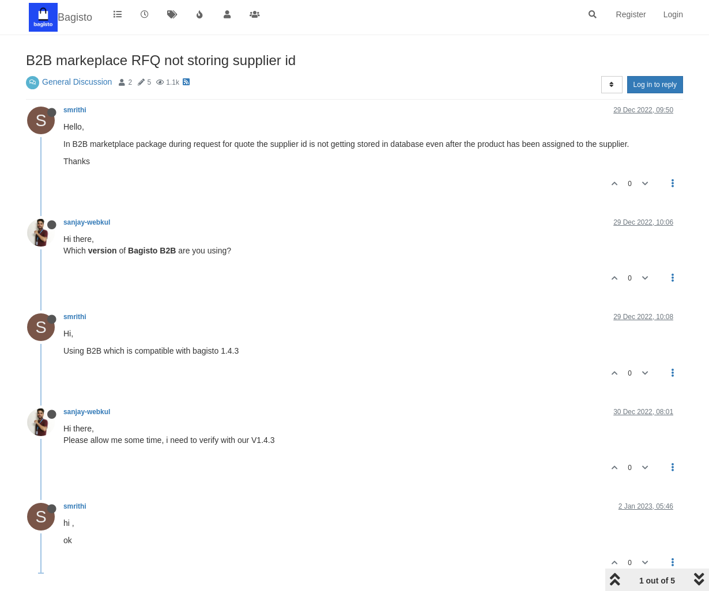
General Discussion (77, 81)
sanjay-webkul (86, 222)
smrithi (74, 110)
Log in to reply (655, 85)
